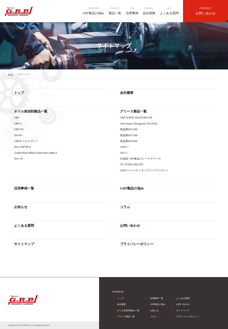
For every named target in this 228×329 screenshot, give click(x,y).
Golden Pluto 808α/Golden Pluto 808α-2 (35, 152)
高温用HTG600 (128, 141)
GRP (16, 117)
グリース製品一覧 (133, 111)
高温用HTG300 (128, 135)
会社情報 (149, 11)
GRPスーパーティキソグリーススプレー (144, 170)
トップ (19, 93)
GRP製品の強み (93, 11)
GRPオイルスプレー (26, 141)
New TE (18, 158)
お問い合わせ (205, 11)
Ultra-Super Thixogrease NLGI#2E (138, 123)
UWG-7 (124, 146)
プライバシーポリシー (136, 244)
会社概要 (126, 93)
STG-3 (123, 152)
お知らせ (20, 207)
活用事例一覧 (24, 188)
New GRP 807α (22, 146)
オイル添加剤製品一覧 (30, 111)
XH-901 (18, 135)
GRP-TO (19, 129)
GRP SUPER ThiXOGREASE (136, 117)
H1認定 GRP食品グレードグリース (140, 158)
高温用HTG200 (128, 129)
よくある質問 (169, 11)
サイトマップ (24, 244)
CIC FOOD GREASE (131, 164)
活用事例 (132, 11)
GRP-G (18, 123)
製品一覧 (115, 11)
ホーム (10, 74)
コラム (125, 207)
